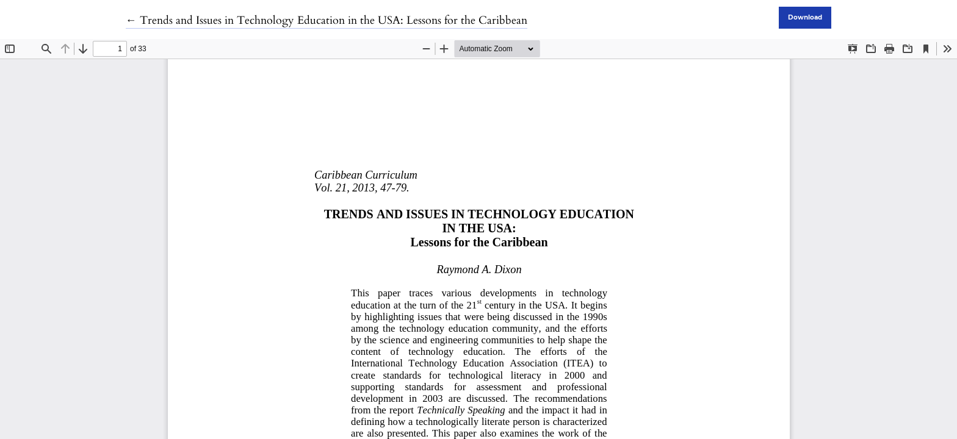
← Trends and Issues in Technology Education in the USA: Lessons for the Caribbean (326, 20)
